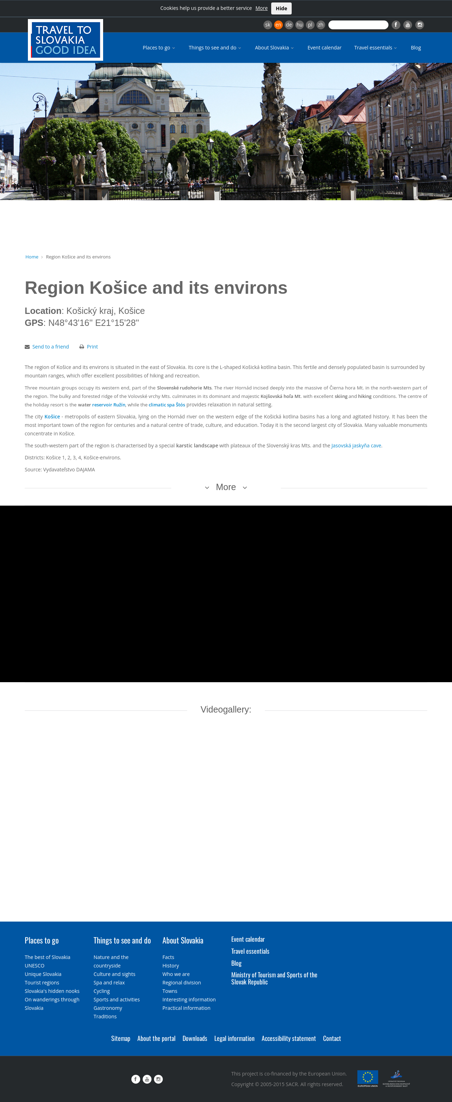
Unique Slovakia (43, 974)
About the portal (156, 1038)
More (261, 8)
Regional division (181, 982)
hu (300, 24)
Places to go (159, 47)
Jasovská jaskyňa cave (356, 445)
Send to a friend (50, 346)
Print (92, 346)
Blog (416, 47)
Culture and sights (114, 974)
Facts (168, 957)
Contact (332, 1038)
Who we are (176, 974)
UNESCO (34, 965)
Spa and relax (109, 982)
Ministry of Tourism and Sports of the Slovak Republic (274, 978)
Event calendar (324, 47)
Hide (281, 8)
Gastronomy (108, 1008)
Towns (169, 991)
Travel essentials (376, 47)
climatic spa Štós (167, 404)
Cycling (102, 991)
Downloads (195, 1038)
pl (310, 24)
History (170, 965)
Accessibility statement (289, 1038)
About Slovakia (275, 47)
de (289, 24)
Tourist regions (42, 982)
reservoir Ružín (108, 404)
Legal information (234, 1038)
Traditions (105, 1016)
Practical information (186, 1008)
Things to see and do (216, 47)
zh (320, 24)
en (278, 24)
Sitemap (120, 1038)
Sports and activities (117, 999)
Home (31, 257)
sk (267, 24)
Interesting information (189, 999)
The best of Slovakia (47, 957)
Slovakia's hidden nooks (52, 991)
